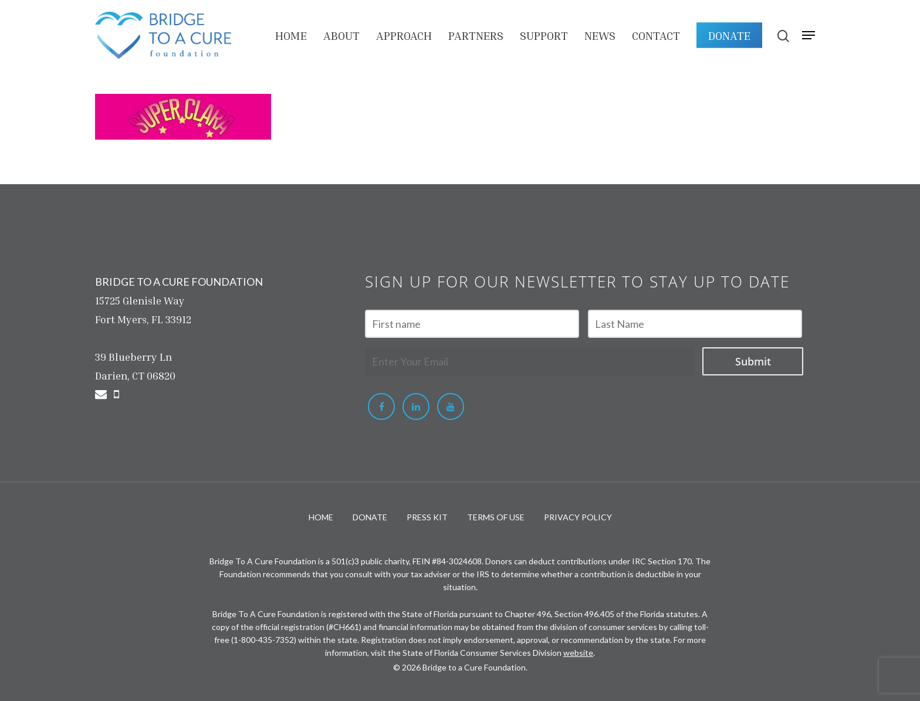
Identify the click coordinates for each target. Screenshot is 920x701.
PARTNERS (475, 35)
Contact (656, 35)
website (578, 653)
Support (544, 35)
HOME (291, 35)
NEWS (599, 35)
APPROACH (404, 35)
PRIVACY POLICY (578, 517)
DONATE (729, 35)
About (341, 35)
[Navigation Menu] (809, 35)
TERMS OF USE (496, 517)
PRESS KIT (427, 517)
